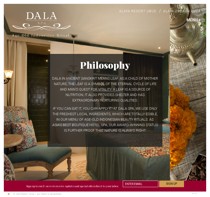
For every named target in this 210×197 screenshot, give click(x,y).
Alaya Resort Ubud (137, 11)
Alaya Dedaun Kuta (182, 11)
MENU (193, 20)
